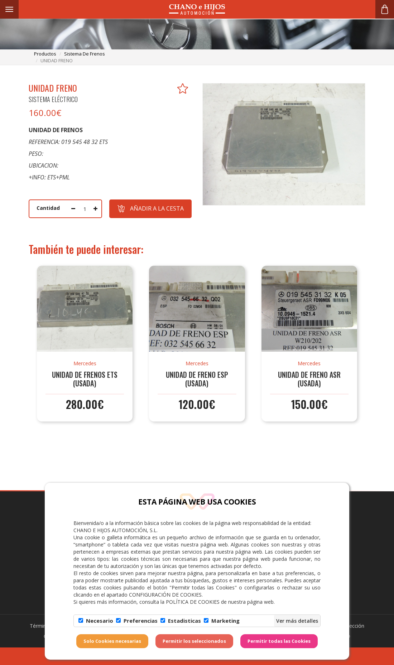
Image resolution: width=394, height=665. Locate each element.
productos (45, 53)
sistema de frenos (84, 53)
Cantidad (48, 207)
